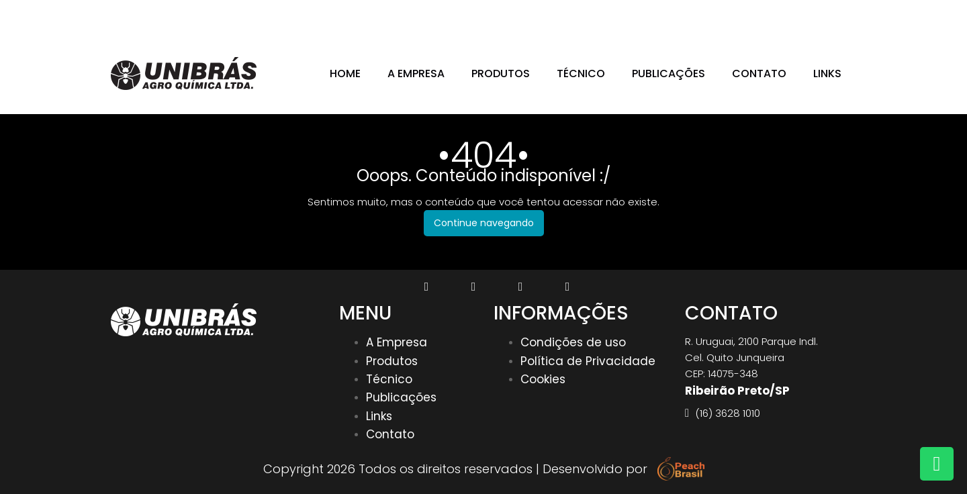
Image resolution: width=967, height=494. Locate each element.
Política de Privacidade (587, 361)
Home (345, 74)
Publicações (668, 74)
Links (827, 74)
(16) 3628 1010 (810, 15)
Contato (759, 74)
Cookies (542, 379)
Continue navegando (484, 223)
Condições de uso (573, 342)
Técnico (581, 74)
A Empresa (416, 74)
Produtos (500, 74)
